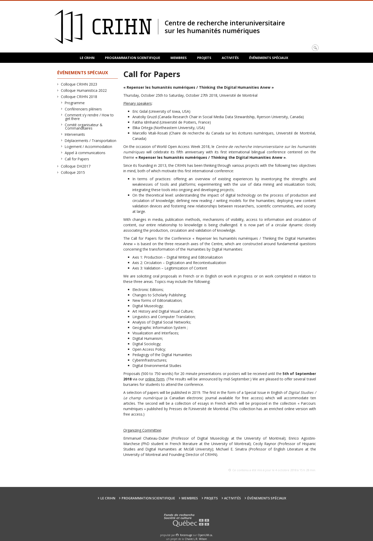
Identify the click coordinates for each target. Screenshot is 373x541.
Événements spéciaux (268, 57)
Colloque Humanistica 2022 (84, 90)
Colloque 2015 (73, 172)
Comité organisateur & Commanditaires (83, 126)
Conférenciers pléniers (83, 109)
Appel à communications (85, 152)
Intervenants (75, 134)
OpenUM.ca (205, 535)
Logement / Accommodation (88, 146)
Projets (204, 57)
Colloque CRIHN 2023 (79, 84)
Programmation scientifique (132, 57)
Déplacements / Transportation (90, 140)
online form (154, 379)
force (186, 535)
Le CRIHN (87, 57)
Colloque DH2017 (75, 166)
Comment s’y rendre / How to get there (89, 116)
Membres (178, 57)
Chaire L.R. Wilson (196, 539)
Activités (230, 57)
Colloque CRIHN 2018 (79, 96)
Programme (75, 102)
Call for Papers (77, 158)
